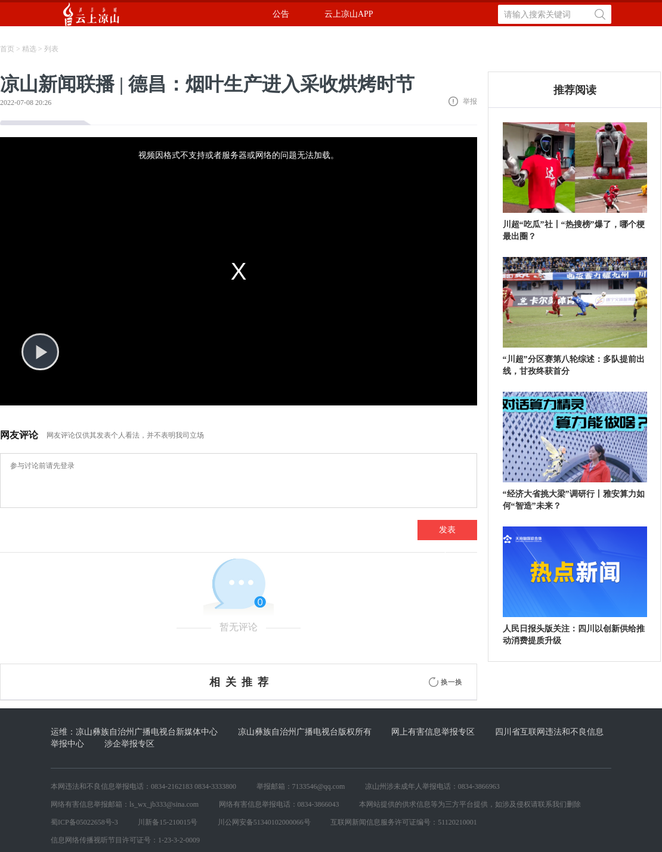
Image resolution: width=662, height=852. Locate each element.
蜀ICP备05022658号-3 (84, 822)
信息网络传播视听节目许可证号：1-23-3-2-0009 (125, 840)
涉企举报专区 (129, 743)
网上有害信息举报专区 (433, 731)
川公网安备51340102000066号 (264, 822)
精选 (29, 49)
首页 (7, 49)
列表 (51, 49)
